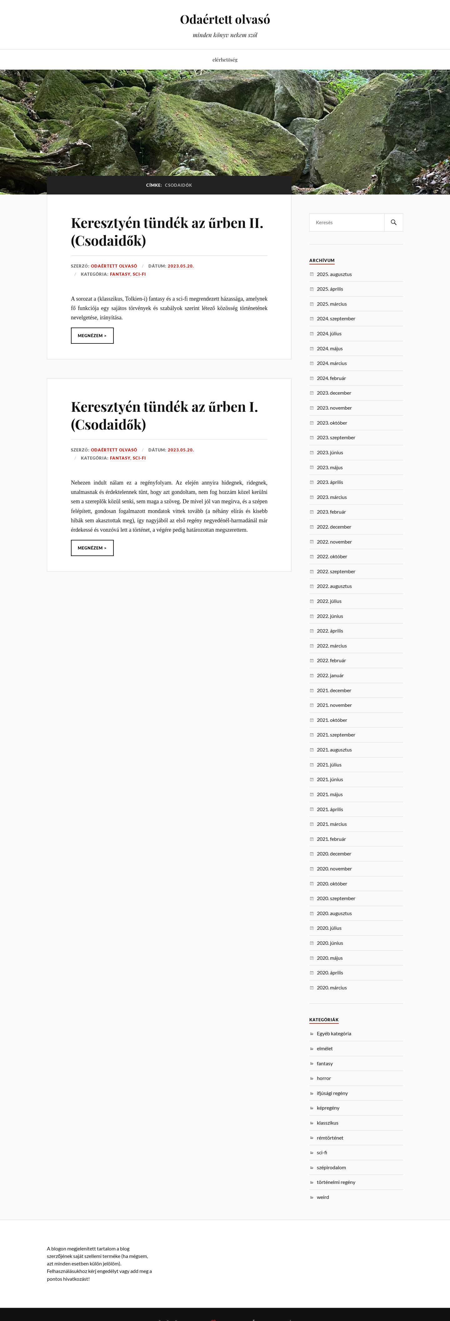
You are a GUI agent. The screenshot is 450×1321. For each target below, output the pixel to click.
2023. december (334, 393)
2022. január (330, 675)
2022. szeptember (336, 571)
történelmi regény (336, 1182)
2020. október (332, 883)
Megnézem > (92, 335)
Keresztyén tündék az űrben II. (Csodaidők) (167, 231)
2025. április (330, 289)
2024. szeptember (336, 318)
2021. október (332, 720)
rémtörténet (330, 1138)
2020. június (330, 943)
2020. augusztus (334, 913)
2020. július (329, 928)
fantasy (120, 274)
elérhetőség (225, 59)
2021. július (329, 764)
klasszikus (327, 1123)
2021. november (334, 705)
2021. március (332, 824)
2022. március (332, 645)
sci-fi (139, 274)
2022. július (329, 601)
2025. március (332, 304)
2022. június (330, 616)
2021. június (330, 779)
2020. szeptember (336, 898)
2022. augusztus (334, 586)
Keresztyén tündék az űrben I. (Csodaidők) (164, 415)
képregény (328, 1108)
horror (324, 1078)
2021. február (331, 839)
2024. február (331, 378)
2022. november (334, 542)
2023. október (332, 423)
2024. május (330, 348)
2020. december (334, 853)
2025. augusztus (334, 274)
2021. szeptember (336, 734)
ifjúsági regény (332, 1093)
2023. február (331, 512)
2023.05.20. (181, 266)
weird (323, 1197)
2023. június (330, 452)
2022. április (330, 630)
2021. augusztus (334, 749)
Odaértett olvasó (225, 19)
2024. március (332, 363)
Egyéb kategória (334, 1033)
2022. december (334, 527)
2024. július (329, 333)
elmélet (325, 1048)
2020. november (334, 868)
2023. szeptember (336, 437)
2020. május (330, 958)
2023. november (334, 408)
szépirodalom (331, 1167)
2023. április (330, 482)
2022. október (332, 556)
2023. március (332, 497)
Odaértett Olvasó (114, 266)
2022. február (331, 660)
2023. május (330, 467)
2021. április (330, 809)
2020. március (332, 987)
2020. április (330, 972)
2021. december (334, 690)
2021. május (330, 794)
